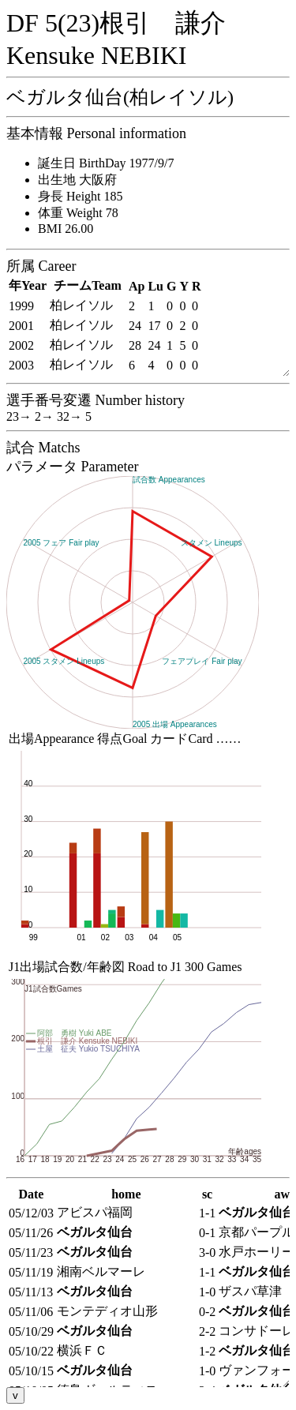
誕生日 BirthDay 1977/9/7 (106, 163)
